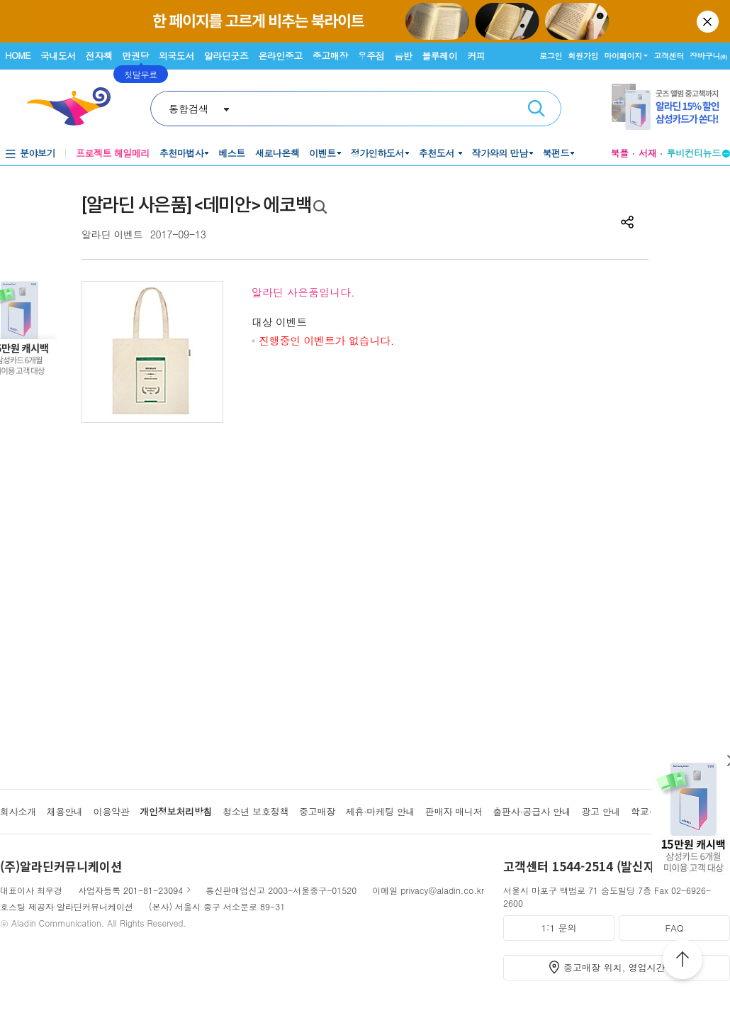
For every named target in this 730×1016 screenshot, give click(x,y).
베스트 (231, 153)
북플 (619, 153)
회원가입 (583, 55)
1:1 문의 (559, 927)
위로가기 (682, 961)
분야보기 (37, 153)
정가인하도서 (377, 153)
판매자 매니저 (454, 811)
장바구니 (708, 55)
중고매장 (330, 55)
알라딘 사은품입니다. (303, 292)
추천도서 (438, 153)
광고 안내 (600, 811)
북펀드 (556, 153)
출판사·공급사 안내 (532, 811)
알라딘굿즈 (226, 55)
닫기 (708, 21)
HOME (17, 55)
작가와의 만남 (500, 153)
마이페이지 (623, 55)
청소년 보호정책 (255, 811)
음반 (403, 55)
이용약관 (111, 811)
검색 (536, 109)
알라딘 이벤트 (112, 234)
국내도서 (58, 55)
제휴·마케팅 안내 (380, 811)
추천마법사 (181, 153)
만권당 (135, 55)
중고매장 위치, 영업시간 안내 (625, 967)
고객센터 (668, 55)
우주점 (371, 55)
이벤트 (322, 153)
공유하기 (627, 222)
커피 (476, 55)
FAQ (674, 927)
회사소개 (18, 811)
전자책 (99, 55)
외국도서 (176, 55)
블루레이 (439, 55)
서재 (648, 153)
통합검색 (188, 108)
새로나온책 (277, 153)
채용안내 (65, 811)
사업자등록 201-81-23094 (130, 890)
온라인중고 (280, 55)
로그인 (550, 55)
